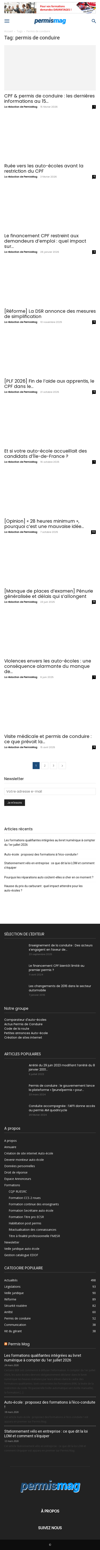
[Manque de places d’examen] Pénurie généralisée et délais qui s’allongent (48, 593)
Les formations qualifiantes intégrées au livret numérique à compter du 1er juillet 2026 (49, 842)
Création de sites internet (23, 1037)
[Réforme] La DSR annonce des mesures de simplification (50, 313)
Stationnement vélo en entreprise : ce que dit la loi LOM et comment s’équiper (49, 865)
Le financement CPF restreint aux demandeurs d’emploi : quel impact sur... (45, 241)
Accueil (8, 31)
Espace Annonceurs (17, 1179)
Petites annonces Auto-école (26, 1033)
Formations (12, 1185)
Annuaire (10, 1147)
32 (93, 531)
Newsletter (11, 1242)
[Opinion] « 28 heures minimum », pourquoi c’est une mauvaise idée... (44, 523)
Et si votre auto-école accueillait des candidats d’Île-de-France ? (45, 453)
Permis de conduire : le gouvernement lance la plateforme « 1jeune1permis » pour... (62, 1087)
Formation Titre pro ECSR (26, 1217)
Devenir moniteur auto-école (24, 1160)
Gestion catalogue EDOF (21, 1255)
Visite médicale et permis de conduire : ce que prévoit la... (48, 739)
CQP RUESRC (18, 1191)
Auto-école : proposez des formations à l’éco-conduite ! (41, 854)
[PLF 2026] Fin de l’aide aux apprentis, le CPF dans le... (49, 383)
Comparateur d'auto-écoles (25, 1020)
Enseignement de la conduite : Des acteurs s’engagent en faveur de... (61, 947)
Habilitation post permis (25, 1223)
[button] (7, 21)
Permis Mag (19, 1344)
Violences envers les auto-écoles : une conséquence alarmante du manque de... (47, 666)
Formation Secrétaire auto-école (31, 1210)
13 (94, 601)
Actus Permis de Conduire (23, 1024)
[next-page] (62, 765)
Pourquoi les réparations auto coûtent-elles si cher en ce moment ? (48, 877)
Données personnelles (19, 1166)
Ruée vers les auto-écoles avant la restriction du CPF (43, 168)
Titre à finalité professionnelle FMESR (34, 1236)
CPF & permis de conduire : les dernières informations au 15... (49, 98)
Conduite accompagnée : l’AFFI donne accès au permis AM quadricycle (62, 1108)
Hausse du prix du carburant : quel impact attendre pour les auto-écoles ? (43, 888)
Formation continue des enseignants (34, 1204)
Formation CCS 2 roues (25, 1198)
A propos (10, 1141)
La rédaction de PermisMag (20, 106)
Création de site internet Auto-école (28, 1153)
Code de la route (16, 1028)
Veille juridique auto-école (21, 1249)
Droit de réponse (16, 1172)
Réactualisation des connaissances (32, 1230)
